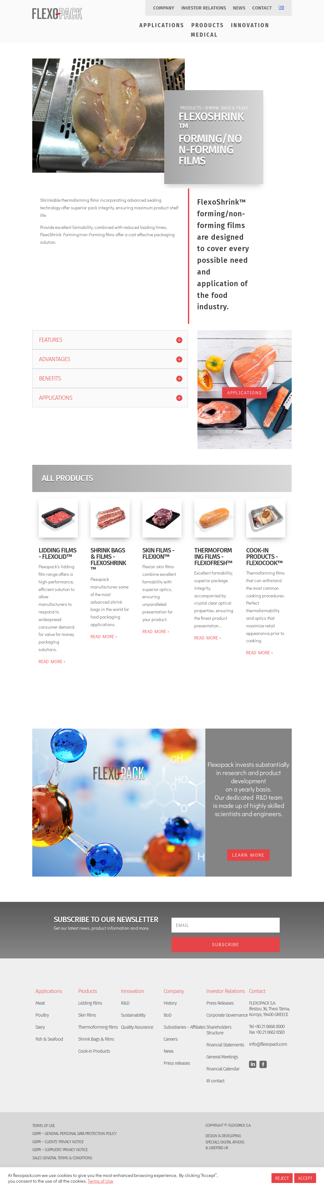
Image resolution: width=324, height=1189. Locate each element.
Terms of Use (100, 1181)
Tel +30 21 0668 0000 (266, 1026)
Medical (204, 35)
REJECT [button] (282, 1178)
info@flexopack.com (268, 1044)
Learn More (248, 855)
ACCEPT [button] (305, 1178)
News (239, 8)
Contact (262, 8)
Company (163, 8)
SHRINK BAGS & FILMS (226, 108)
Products (207, 26)
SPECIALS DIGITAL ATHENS (224, 1142)
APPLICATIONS (244, 393)
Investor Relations (203, 8)
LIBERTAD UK (218, 1147)
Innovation (250, 26)
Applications (162, 26)
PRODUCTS (190, 108)
